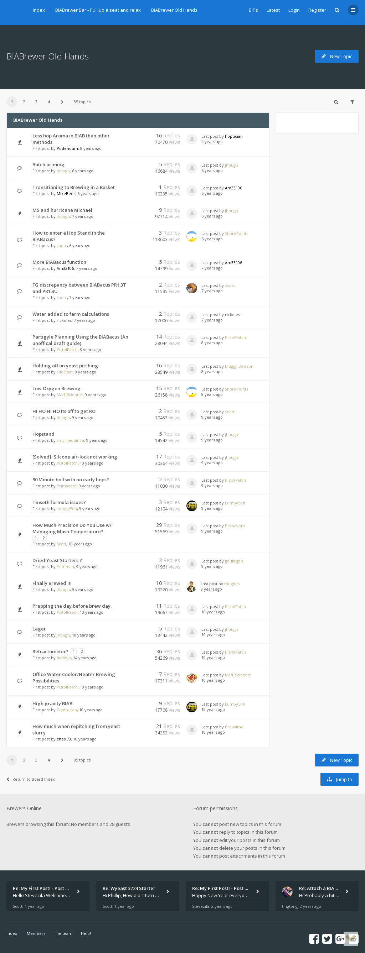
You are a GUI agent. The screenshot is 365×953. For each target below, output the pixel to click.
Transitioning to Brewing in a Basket (73, 187)
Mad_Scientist (70, 394)
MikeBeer (66, 193)
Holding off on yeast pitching (65, 365)
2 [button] (24, 101)
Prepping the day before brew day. (72, 606)
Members (36, 933)
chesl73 (64, 739)
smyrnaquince (70, 440)
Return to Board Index (30, 779)
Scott (230, 411)
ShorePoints (236, 233)
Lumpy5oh (67, 508)
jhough (63, 170)
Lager (39, 628)
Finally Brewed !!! (52, 583)
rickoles (64, 320)
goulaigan (234, 561)
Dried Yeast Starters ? (57, 560)
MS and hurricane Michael (62, 210)
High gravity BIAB (52, 703)
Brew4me (234, 726)
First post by (44, 148)
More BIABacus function (59, 262)
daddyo (64, 657)
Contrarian (67, 709)
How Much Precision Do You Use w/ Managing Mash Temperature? (72, 528)
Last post (210, 136)
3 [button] (36, 101)
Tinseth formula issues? (59, 502)
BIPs (253, 10)
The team (63, 933)
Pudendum (67, 148)
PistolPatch (67, 349)
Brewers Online (24, 808)
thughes (232, 583)
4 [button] (49, 101)
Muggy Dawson (239, 366)
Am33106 (233, 187)
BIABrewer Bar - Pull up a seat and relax (98, 10)
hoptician (234, 136)
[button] (62, 101)
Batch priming (48, 164)
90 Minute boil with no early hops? (70, 479)
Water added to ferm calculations (70, 314)
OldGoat (65, 372)
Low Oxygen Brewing (56, 388)
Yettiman (65, 566)
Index (39, 10)
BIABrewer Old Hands (174, 10)
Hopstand (43, 434)
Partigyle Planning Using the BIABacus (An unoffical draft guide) (80, 340)
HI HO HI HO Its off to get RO (64, 411)
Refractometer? (50, 651)
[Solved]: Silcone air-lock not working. (75, 457)
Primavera (67, 485)
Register (317, 10)
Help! (86, 933)
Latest (273, 10)
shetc (62, 245)
